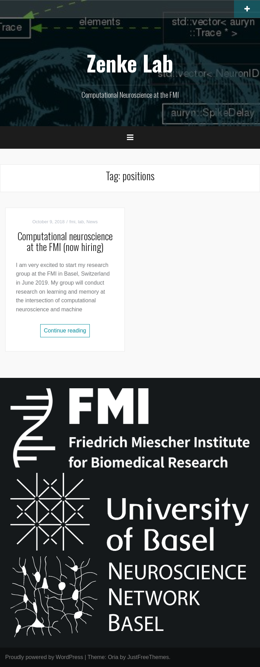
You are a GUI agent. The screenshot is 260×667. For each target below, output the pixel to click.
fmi (72, 221)
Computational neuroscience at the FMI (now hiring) (65, 241)
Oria (113, 657)
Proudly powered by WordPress (44, 657)
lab (81, 221)
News (92, 221)
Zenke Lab (130, 63)
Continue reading (65, 331)
